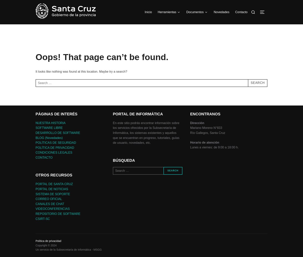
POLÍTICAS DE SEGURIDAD (56, 142)
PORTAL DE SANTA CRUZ (54, 184)
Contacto (241, 12)
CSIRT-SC (43, 218)
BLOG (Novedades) (49, 138)
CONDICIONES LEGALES (54, 152)
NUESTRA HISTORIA (51, 123)
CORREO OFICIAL (49, 199)
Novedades (221, 12)
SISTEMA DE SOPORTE (53, 194)
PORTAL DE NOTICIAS (52, 189)
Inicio (148, 12)
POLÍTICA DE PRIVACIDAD (55, 147)
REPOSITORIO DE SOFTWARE (58, 213)
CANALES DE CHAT (50, 204)
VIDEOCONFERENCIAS (53, 208)
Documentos (197, 12)
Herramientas (169, 12)
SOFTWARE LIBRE (49, 127)
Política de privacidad (48, 241)
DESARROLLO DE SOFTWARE (58, 132)
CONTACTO (44, 157)
